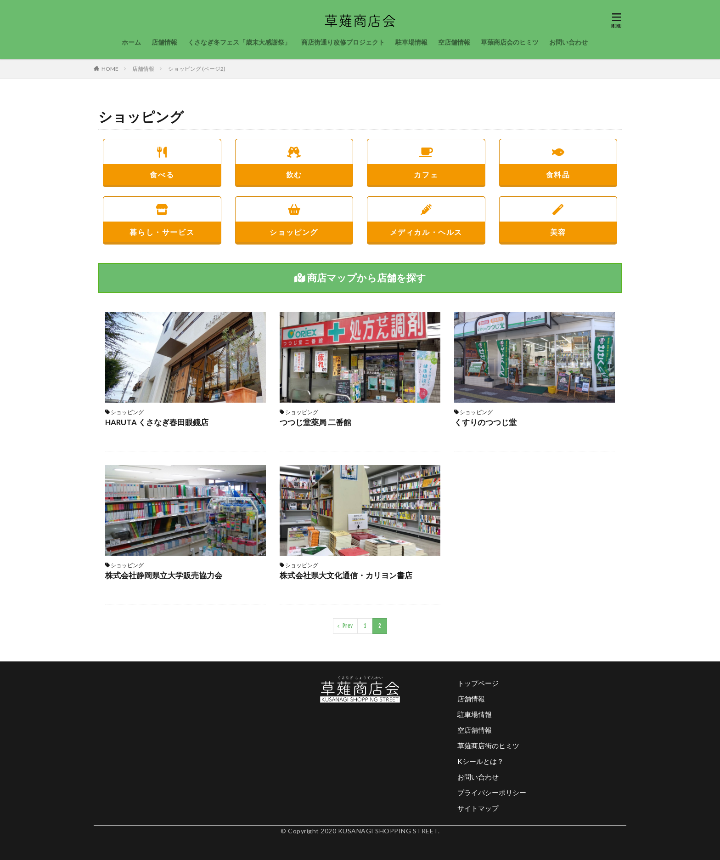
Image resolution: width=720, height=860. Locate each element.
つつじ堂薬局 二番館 (315, 422)
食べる (162, 159)
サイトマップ (478, 808)
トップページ (478, 683)
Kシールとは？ (480, 761)
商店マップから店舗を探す (360, 277)
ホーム (131, 42)
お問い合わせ (568, 42)
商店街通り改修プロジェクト (343, 42)
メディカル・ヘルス (426, 216)
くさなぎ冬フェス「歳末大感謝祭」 (239, 42)
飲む (294, 159)
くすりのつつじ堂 (485, 422)
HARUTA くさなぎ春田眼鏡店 (156, 422)
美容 (558, 216)
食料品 (558, 159)
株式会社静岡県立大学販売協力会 (163, 575)
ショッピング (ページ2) (196, 68)
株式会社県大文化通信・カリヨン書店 (346, 575)
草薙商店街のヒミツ (488, 745)
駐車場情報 (411, 42)
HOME (109, 68)
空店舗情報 (454, 42)
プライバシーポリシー (491, 792)
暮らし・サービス (162, 216)
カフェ (426, 159)
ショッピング (294, 216)
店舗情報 (164, 42)
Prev (348, 625)
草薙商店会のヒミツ (510, 42)
